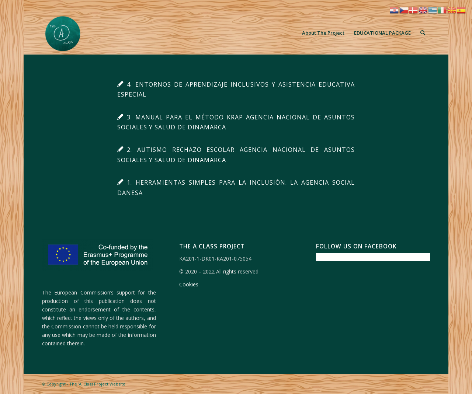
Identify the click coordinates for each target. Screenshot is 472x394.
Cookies (188, 284)
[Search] (423, 32)
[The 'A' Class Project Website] (64, 32)
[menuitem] (323, 32)
